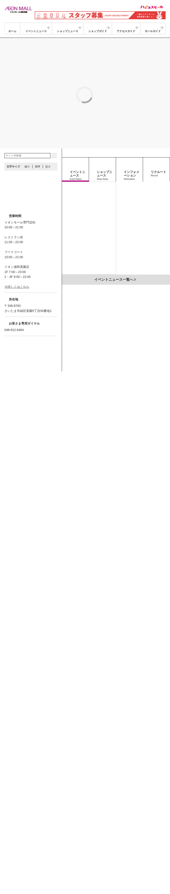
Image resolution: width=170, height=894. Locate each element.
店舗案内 (40, 853)
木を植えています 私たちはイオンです (97, 858)
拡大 (48, 122)
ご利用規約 (62, 858)
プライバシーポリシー (64, 853)
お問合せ (87, 853)
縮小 (27, 122)
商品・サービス (16, 858)
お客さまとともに (40, 858)
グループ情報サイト (19, 853)
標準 (37, 122)
